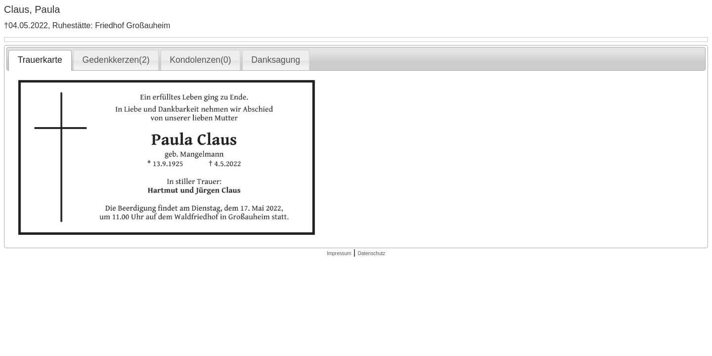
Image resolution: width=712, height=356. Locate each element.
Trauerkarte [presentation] (40, 60)
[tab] (39, 60)
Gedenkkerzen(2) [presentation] (116, 60)
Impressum (339, 253)
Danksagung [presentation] (275, 60)
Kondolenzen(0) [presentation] (200, 60)
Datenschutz (371, 253)
